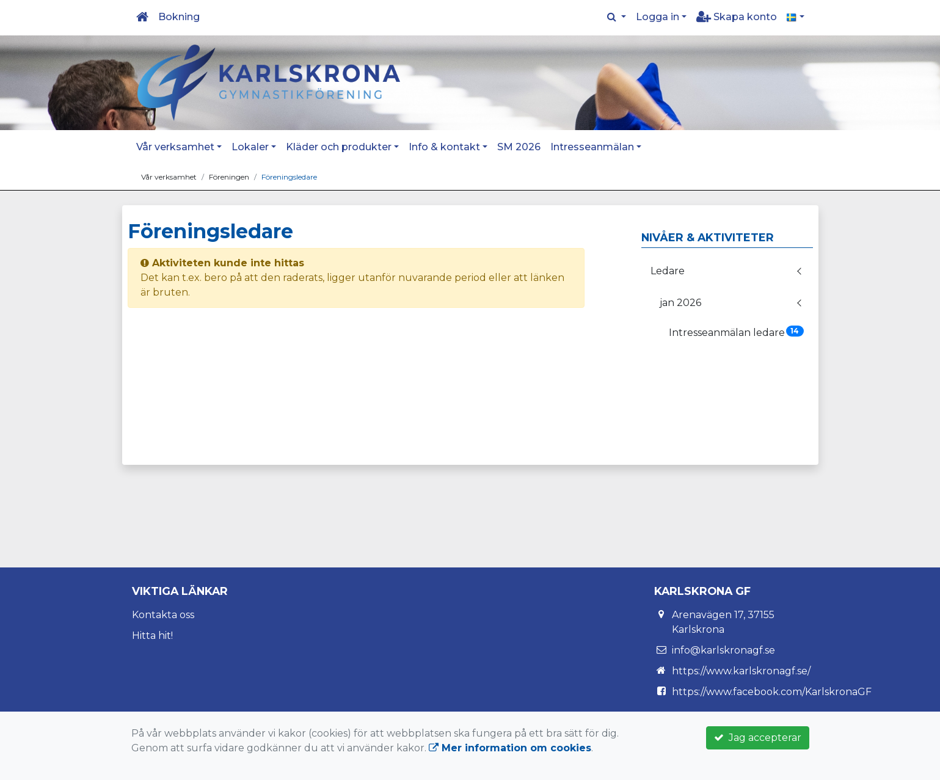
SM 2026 (519, 147)
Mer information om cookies (510, 748)
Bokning (179, 17)
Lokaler (250, 147)
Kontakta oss (163, 615)
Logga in (657, 17)
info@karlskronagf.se (723, 650)
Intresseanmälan (592, 147)
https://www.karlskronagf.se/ (741, 671)
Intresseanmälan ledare (736, 332)
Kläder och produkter (339, 147)
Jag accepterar (757, 737)
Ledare (667, 271)
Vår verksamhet (175, 147)
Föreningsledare (289, 176)
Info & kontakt (444, 147)
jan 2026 (680, 302)
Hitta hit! (152, 635)
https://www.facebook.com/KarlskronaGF (772, 692)
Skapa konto (736, 17)
